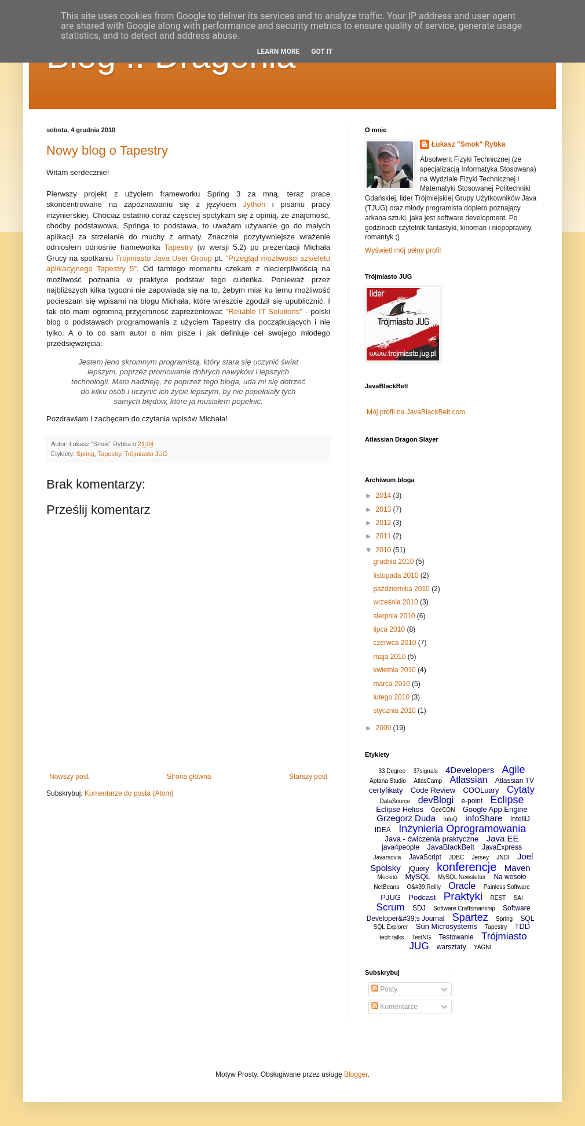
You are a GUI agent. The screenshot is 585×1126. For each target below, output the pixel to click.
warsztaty (451, 947)
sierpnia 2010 (394, 616)
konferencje (466, 867)
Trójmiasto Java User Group (163, 258)
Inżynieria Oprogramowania (462, 829)
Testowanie (456, 937)
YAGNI (482, 947)
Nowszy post (69, 776)
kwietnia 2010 (395, 670)
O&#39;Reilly (424, 887)
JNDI (502, 857)
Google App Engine (495, 809)
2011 (384, 536)
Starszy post (308, 776)
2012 (384, 523)
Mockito (387, 877)
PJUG (391, 897)
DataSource (395, 801)
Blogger (356, 1074)
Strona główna (189, 776)
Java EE (503, 838)
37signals (425, 771)
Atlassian (469, 780)
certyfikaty (386, 790)
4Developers (469, 770)
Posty (384, 989)
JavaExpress (502, 847)
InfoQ (450, 819)
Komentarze (394, 1007)
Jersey (480, 857)
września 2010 (396, 602)
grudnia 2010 (394, 561)
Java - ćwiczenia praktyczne (431, 839)
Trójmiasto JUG (146, 453)
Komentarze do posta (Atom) (129, 793)
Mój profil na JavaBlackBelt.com (416, 412)
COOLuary (481, 790)
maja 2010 (390, 657)
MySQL (417, 876)
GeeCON (443, 810)
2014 (384, 495)
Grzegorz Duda (406, 818)
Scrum (390, 907)
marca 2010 (392, 684)
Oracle (462, 886)
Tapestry (178, 247)
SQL (527, 918)
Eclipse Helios (399, 809)
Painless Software (507, 887)
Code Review (433, 790)
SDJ (419, 908)
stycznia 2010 (395, 710)
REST (498, 898)
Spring (85, 453)
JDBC (456, 857)
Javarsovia (387, 857)
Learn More (278, 52)
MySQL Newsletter (462, 877)
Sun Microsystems (446, 926)
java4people (400, 847)
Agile (513, 769)
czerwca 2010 (395, 643)
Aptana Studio (388, 781)
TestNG (421, 937)
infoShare (483, 818)
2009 (384, 728)
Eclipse (507, 800)
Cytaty (521, 789)
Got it (321, 52)
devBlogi (436, 800)
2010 (384, 550)
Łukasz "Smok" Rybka (468, 144)
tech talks (391, 937)
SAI (518, 898)
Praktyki (463, 896)
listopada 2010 (396, 575)
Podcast (422, 897)
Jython (254, 204)
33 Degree (391, 771)
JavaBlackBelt (450, 847)
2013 (384, 509)
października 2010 (402, 589)
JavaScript (425, 857)
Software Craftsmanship (464, 908)
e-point (471, 801)
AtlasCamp (428, 781)
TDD (522, 926)
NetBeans (386, 887)
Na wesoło (509, 877)
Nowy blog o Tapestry (107, 150)
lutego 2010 (392, 697)
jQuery (418, 869)
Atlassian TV (514, 781)
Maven (517, 868)
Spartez (470, 917)
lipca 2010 (390, 629)
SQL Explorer (391, 927)
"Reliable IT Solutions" (263, 311)
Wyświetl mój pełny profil (403, 250)
